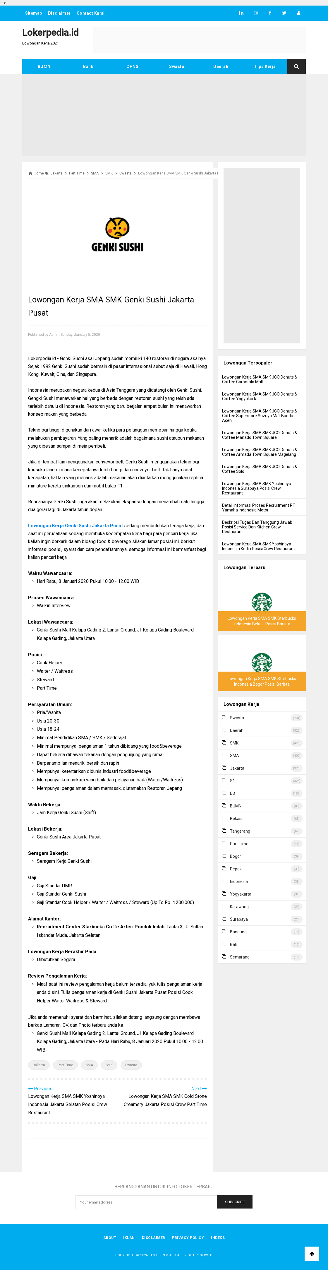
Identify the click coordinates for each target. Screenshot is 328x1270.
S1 (232, 780)
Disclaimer (59, 13)
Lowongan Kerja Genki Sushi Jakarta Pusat (75, 525)
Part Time (65, 1065)
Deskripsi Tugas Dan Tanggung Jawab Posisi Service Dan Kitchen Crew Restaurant (257, 527)
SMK (109, 1065)
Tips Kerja (265, 66)
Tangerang (240, 831)
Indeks (218, 1238)
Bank (88, 66)
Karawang (239, 906)
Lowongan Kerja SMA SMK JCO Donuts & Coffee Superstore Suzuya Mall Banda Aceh (259, 416)
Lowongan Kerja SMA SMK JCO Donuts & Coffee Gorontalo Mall (259, 379)
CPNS (132, 66)
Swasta (176, 66)
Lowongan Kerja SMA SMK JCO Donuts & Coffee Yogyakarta (259, 396)
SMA (89, 1065)
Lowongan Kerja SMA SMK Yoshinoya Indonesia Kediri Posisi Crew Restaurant (258, 546)
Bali (233, 944)
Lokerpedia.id (163, 1255)
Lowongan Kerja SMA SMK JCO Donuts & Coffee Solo (259, 469)
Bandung (238, 932)
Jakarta (39, 1065)
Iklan (129, 1238)
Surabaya (239, 919)
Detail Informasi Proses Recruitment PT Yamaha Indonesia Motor (258, 507)
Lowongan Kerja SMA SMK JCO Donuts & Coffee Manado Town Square (259, 435)
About (109, 1238)
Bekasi (236, 818)
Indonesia (239, 881)
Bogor (235, 856)
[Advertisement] (164, 115)
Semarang (240, 957)
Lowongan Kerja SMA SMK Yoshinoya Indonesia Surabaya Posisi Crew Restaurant (256, 488)
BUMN (44, 66)
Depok (236, 869)
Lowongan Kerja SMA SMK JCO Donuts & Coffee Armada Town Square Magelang (259, 452)
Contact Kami (91, 13)
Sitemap (33, 13)
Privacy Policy (188, 1238)
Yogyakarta (240, 894)
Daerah (220, 66)
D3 (232, 793)
